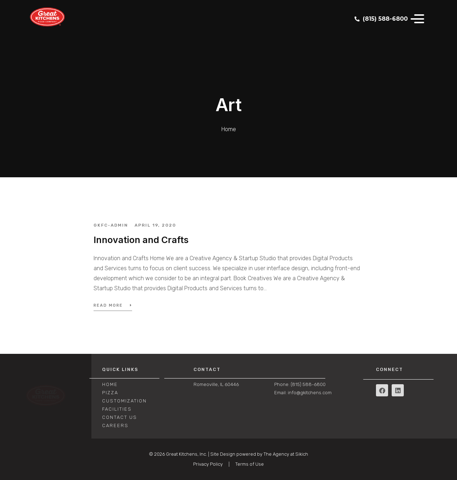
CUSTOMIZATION (124, 401)
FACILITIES (117, 409)
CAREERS (115, 425)
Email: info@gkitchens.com (303, 392)
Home (110, 384)
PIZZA (110, 392)
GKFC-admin (111, 225)
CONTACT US (119, 417)
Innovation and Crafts (141, 239)
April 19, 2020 (155, 225)
